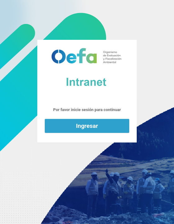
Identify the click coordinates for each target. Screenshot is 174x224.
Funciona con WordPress (87, 69)
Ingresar (87, 125)
